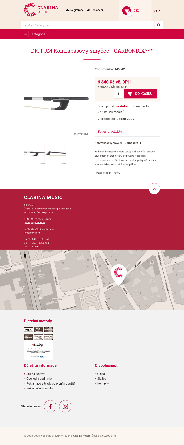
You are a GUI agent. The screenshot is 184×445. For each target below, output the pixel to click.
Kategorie (38, 34)
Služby (101, 378)
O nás (101, 374)
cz (156, 10)
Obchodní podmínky (39, 378)
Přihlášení (97, 10)
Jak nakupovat (35, 374)
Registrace (77, 10)
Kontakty (103, 383)
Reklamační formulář (39, 388)
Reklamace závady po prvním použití (50, 383)
